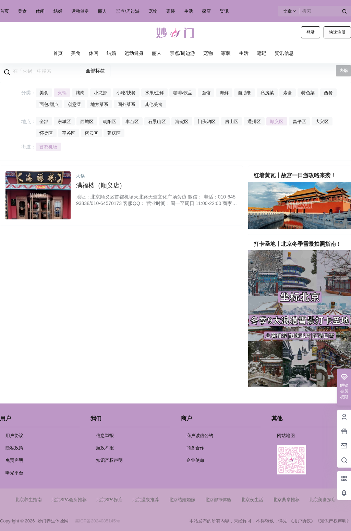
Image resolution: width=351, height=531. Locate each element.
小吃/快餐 (126, 92)
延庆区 (114, 133)
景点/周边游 (128, 11)
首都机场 (48, 146)
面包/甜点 (49, 104)
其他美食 (153, 104)
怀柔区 (46, 133)
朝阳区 (109, 121)
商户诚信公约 (199, 435)
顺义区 (276, 121)
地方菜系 (99, 104)
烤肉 (80, 92)
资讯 (224, 11)
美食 (22, 11)
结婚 (57, 11)
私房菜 (267, 92)
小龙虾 (100, 92)
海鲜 (224, 92)
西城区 (87, 121)
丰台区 (132, 121)
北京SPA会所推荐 (69, 499)
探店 (206, 11)
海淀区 (182, 121)
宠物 (152, 11)
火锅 (62, 92)
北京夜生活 (252, 499)
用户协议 (14, 435)
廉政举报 (105, 447)
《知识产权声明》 (333, 520)
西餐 (328, 92)
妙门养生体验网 (51, 520)
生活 (188, 11)
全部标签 (95, 70)
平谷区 (68, 133)
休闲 (40, 11)
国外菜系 (126, 104)
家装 (170, 11)
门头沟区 (207, 121)
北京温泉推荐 (145, 499)
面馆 (206, 92)
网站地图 (286, 435)
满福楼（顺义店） (100, 185)
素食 (287, 92)
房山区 (231, 121)
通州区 (254, 121)
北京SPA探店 (109, 499)
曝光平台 (14, 472)
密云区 (91, 133)
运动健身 (80, 11)
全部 (43, 121)
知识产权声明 (109, 460)
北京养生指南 (28, 499)
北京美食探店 (322, 499)
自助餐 (244, 92)
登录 (310, 32)
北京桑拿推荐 (286, 499)
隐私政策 (14, 447)
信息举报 (105, 435)
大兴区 (322, 121)
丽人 (102, 11)
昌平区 (299, 121)
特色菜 (308, 92)
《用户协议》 (302, 520)
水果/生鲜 (154, 92)
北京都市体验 (218, 499)
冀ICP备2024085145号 (97, 520)
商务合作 (195, 447)
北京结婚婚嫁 (182, 499)
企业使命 (195, 460)
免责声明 (14, 460)
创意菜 (74, 104)
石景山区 (157, 121)
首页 (4, 11)
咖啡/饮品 (182, 92)
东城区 (64, 121)
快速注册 (337, 32)
